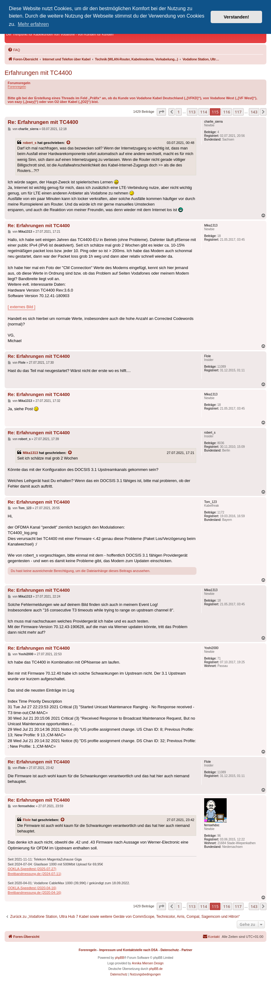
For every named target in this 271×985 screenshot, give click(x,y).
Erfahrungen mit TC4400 (38, 72)
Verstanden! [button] (236, 16)
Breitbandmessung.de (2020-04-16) (34, 892)
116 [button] (226, 112)
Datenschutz (169, 950)
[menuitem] (14, 50)
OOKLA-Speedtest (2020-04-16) (32, 888)
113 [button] (192, 112)
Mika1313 (30, 453)
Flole (27, 820)
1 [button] (178, 112)
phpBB (119, 957)
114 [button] (203, 112)
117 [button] (238, 112)
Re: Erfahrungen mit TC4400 (43, 122)
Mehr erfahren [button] (33, 24)
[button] (161, 112)
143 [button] (254, 112)
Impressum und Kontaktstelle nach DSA (128, 950)
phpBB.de (156, 969)
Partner (186, 950)
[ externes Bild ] (21, 306)
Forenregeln (17, 86)
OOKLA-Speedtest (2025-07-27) (32, 869)
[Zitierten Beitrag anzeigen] (68, 142)
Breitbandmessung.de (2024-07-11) (34, 874)
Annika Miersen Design (148, 963)
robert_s (29, 143)
